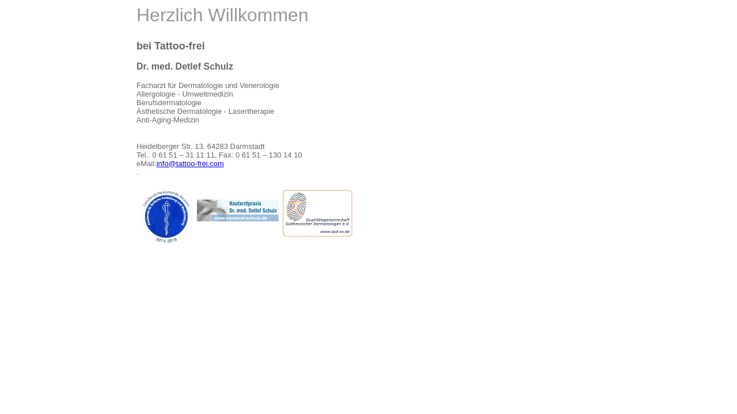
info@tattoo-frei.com (190, 163)
